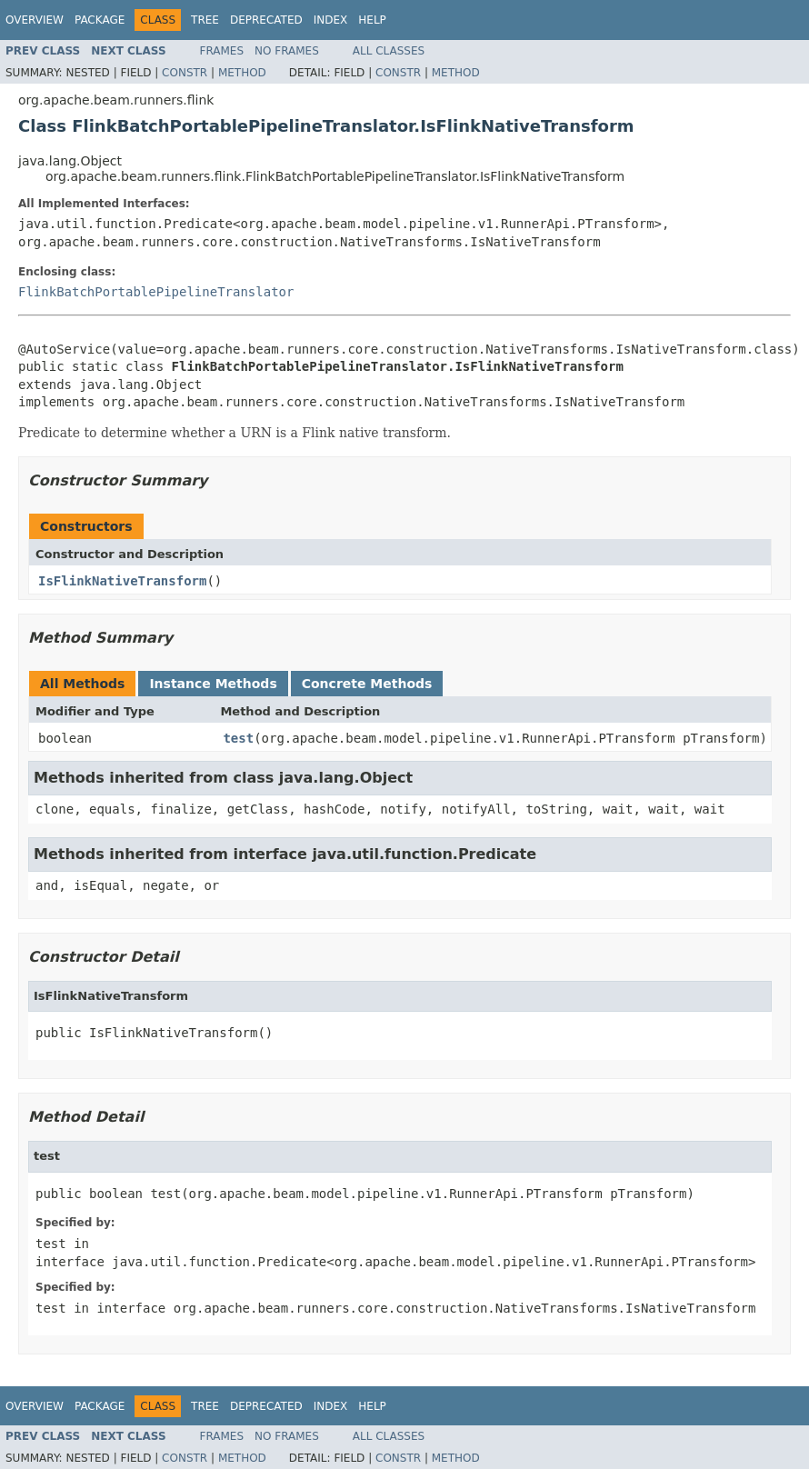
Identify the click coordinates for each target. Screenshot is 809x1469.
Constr (184, 72)
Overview (34, 20)
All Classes (388, 51)
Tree (205, 20)
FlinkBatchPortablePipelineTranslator (156, 292)
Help (372, 20)
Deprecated (266, 20)
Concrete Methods (367, 683)
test (238, 738)
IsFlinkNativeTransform (122, 581)
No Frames (287, 51)
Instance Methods (212, 683)
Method (242, 72)
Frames (222, 51)
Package (100, 20)
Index (331, 20)
